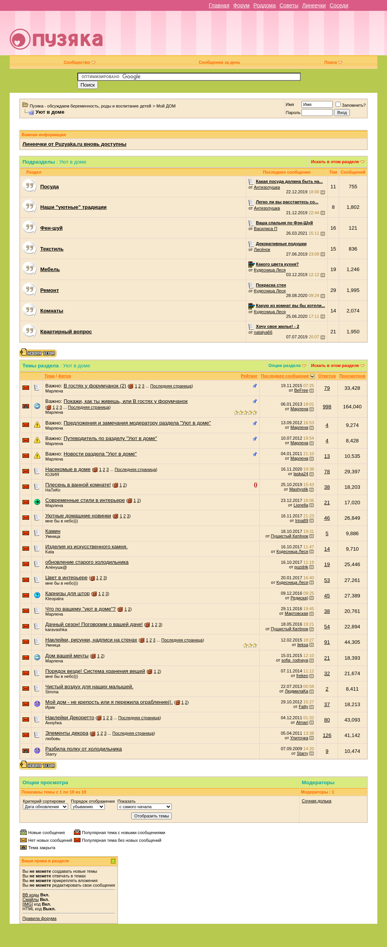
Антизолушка (267, 187)
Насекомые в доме (68, 469)
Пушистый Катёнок (289, 536)
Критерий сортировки (44, 801)
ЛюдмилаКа (296, 691)
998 (327, 407)
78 (327, 471)
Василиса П (265, 228)
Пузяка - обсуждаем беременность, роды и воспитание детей (90, 106)
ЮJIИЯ (52, 474)
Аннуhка (53, 722)
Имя (290, 104)
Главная (219, 5)
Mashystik (298, 489)
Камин (52, 531)
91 (327, 642)
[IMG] (27, 904)
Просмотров (352, 376)
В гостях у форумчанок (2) (94, 386)
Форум (241, 5)
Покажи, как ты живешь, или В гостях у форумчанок (125, 401)
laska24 (300, 473)
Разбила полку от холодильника (83, 749)
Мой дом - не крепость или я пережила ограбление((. (109, 702)
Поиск (333, 62)
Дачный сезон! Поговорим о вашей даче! (94, 624)
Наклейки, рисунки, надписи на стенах (91, 640)
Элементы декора (66, 733)
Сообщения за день (219, 62)
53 (327, 580)
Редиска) (299, 598)
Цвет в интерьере (66, 577)
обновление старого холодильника (86, 562)
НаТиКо (52, 490)
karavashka (56, 629)
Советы (288, 5)
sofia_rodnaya (294, 660)
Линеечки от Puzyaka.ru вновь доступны (74, 144)
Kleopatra (54, 598)
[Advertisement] (268, 36)
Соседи (339, 5)
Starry (51, 754)
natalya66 (263, 332)
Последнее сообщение (285, 376)
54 (327, 627)
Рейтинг (249, 376)
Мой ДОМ (166, 106)
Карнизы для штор (67, 593)
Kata (49, 551)
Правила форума (39, 918)
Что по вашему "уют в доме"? (80, 609)
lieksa (302, 644)
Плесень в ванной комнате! (78, 485)
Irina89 (301, 520)
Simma (51, 691)
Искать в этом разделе (335, 161)
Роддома (264, 5)
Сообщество (79, 62)
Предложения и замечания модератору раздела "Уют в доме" (137, 423)
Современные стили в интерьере (85, 500)
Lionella (300, 505)
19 (327, 564)
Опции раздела (285, 365)
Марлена (54, 391)
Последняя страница (171, 386)
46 (327, 518)
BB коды (30, 894)
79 (327, 388)
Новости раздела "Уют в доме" (100, 454)
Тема (50, 376)
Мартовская (296, 613)
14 (327, 549)
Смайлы (30, 899)
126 (327, 735)
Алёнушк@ (56, 567)
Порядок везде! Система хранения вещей (95, 671)
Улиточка (299, 737)
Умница (52, 536)
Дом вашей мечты (67, 656)
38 (327, 487)
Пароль (293, 112)
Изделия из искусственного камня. (86, 546)
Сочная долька (316, 801)
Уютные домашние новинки (78, 516)
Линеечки (314, 5)
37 (327, 704)
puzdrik (301, 567)
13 (327, 456)
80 (327, 720)
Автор (64, 376)
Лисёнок (262, 249)
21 (327, 502)
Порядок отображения (93, 801)
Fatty (303, 706)
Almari (302, 722)
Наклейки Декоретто (69, 717)
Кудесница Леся (270, 270)
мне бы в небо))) (61, 521)
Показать (126, 801)
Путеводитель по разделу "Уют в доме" (110, 438)
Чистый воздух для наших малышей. (89, 686)
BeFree (301, 390)
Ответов (327, 376)
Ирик (50, 707)
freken (302, 675)
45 (327, 596)
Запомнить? (351, 105)
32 (327, 673)
